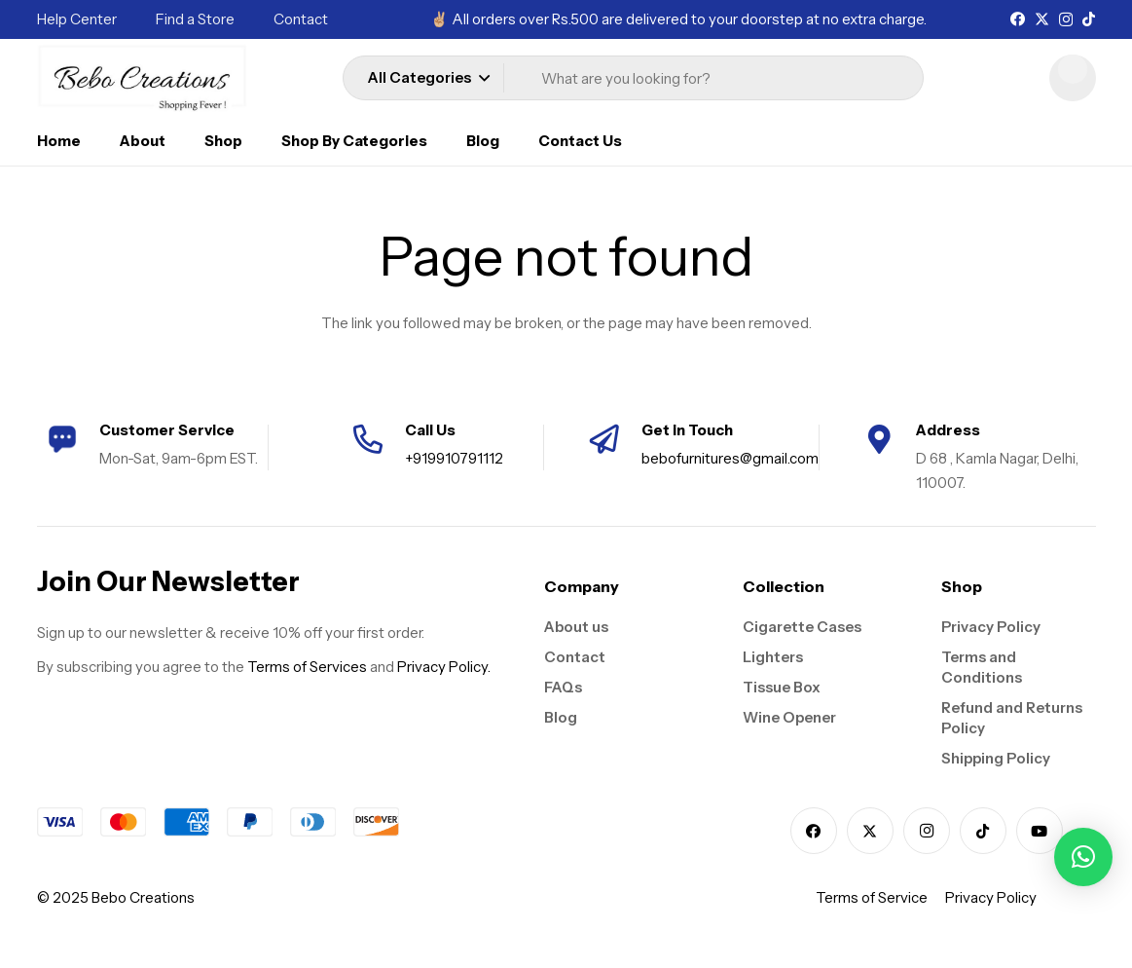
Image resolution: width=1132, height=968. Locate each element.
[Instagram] (1066, 20)
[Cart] (1072, 78)
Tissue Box (782, 687)
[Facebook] (1017, 19)
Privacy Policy (991, 626)
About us (576, 626)
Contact (574, 657)
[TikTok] (1088, 19)
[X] (1042, 19)
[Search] (873, 78)
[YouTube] (1039, 830)
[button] (428, 78)
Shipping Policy (995, 758)
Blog (560, 717)
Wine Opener (789, 717)
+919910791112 (454, 458)
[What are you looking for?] (717, 78)
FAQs (563, 687)
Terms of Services (307, 666)
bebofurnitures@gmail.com (730, 458)
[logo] (143, 78)
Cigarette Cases (802, 626)
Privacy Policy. (444, 666)
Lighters (773, 657)
